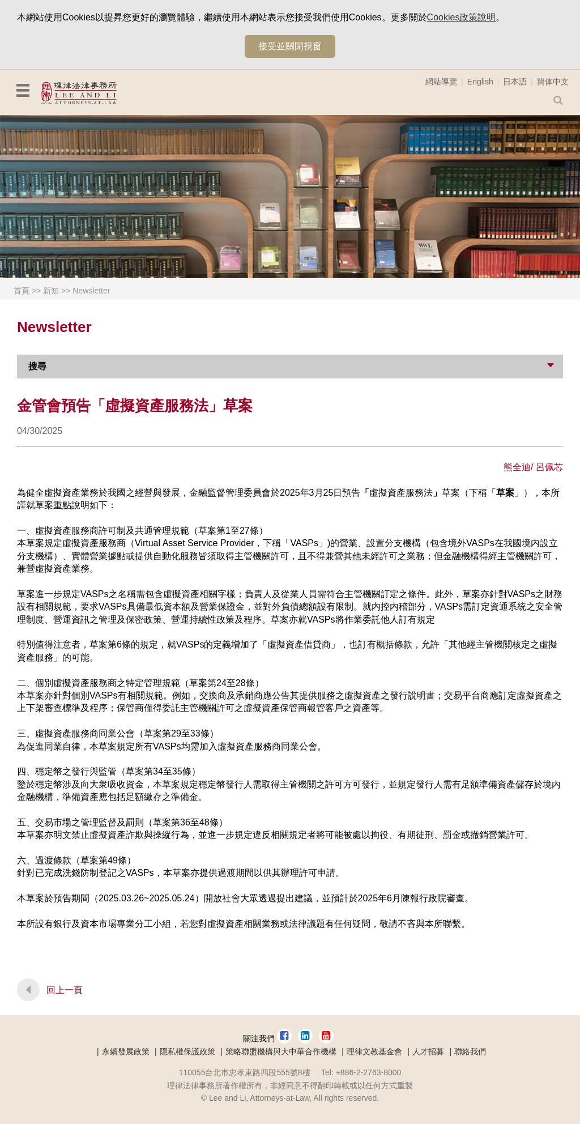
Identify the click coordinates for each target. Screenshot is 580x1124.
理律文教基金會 (374, 1051)
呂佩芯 (549, 467)
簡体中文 (553, 81)
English (480, 81)
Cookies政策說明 (461, 17)
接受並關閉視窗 (290, 46)
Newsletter (91, 290)
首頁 (21, 290)
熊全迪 (517, 467)
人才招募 (428, 1051)
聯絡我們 (470, 1051)
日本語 (515, 81)
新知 (51, 290)
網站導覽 (441, 81)
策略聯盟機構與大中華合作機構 (280, 1051)
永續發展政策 (126, 1051)
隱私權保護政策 (187, 1051)
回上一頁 (64, 990)
